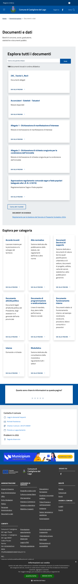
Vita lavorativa (25, 498)
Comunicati (62, 493)
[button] (39, 581)
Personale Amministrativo (6, 508)
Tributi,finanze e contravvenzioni (45, 503)
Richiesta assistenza (27, 546)
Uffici (3, 496)
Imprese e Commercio (27, 501)
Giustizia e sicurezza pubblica (46, 497)
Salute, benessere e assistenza (46, 513)
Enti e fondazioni (7, 500)
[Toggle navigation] (4, 9)
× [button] (75, 562)
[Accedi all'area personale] (69, 3)
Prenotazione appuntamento (25, 530)
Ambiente (42, 508)
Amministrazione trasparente (45, 530)
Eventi (60, 510)
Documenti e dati (7, 514)
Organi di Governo (7, 489)
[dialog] (39, 572)
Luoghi (60, 506)
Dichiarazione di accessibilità (44, 544)
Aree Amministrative (8, 493)
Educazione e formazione (43, 490)
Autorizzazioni (44, 518)
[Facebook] (62, 9)
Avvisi (60, 496)
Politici (3, 503)
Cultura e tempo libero (28, 494)
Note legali (43, 539)
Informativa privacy (46, 536)
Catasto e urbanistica (27, 505)
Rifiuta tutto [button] (47, 576)
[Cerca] (74, 10)
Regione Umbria (8, 3)
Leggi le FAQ (24, 542)
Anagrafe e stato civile (28, 490)
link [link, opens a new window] (58, 572)
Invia (65, 61)
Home (4, 18)
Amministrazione (15, 18)
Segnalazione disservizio (24, 537)
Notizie (60, 489)
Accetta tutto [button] (31, 576)
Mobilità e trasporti (27, 509)
